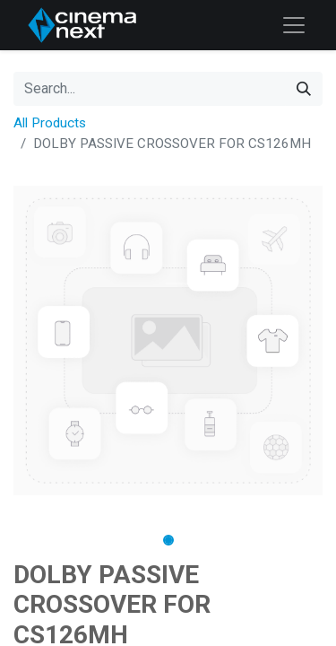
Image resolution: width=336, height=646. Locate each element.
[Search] (304, 89)
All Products (49, 123)
